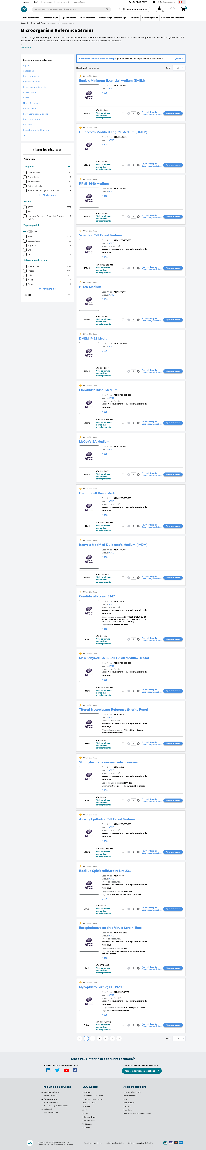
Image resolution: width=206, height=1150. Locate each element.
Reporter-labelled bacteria (36, 130)
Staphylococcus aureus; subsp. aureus (108, 762)
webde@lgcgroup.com (165, 2)
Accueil (24, 23)
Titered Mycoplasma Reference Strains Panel (113, 709)
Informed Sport (89, 1120)
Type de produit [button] (47, 225)
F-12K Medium (90, 287)
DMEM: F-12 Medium (94, 338)
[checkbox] (25, 172)
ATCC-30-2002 (120, 137)
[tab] (47, 159)
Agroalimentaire (50, 1099)
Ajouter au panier (173, 113)
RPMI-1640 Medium (94, 184)
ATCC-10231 (119, 601)
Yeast (25, 135)
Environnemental (51, 1102)
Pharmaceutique (51, 1095)
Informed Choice (90, 1117)
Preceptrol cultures (32, 119)
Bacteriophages (31, 76)
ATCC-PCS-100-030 (122, 240)
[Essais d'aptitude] (42, 1113)
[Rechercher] (107, 9)
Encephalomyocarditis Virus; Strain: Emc (110, 928)
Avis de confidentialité (115, 1143)
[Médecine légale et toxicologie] (42, 1106)
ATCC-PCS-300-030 (122, 824)
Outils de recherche (52, 1092)
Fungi (26, 97)
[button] (138, 113)
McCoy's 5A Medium (94, 441)
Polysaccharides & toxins (35, 113)
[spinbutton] (133, 113)
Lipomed (86, 1127)
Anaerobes (28, 70)
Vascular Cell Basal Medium (100, 235)
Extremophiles (30, 92)
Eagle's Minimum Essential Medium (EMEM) (112, 80)
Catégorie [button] (47, 166)
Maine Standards (90, 1103)
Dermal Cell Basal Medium (99, 493)
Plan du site (128, 1110)
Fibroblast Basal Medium (98, 390)
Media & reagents (31, 103)
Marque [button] (47, 201)
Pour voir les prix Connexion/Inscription (152, 113)
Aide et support (63, 2)
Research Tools (39, 23)
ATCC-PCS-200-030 (122, 498)
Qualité (37, 2)
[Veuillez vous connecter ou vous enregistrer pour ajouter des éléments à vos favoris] (123, 113)
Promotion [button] (47, 158)
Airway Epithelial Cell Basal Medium (107, 819)
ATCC (111, 88)
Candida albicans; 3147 (97, 596)
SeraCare (86, 1106)
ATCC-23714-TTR (121, 992)
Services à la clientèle (132, 1092)
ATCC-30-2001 (120, 189)
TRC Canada (87, 1124)
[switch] (30, 231)
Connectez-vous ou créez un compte (98, 58)
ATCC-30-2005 (120, 550)
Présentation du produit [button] (47, 260)
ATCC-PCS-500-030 (122, 663)
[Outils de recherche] (42, 1092)
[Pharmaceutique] (42, 1096)
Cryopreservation (31, 81)
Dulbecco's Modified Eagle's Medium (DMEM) (113, 132)
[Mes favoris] (172, 9)
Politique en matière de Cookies (140, 1143)
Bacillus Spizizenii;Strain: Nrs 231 (105, 871)
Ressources (48, 2)
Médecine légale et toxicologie (56, 1106)
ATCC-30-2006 (120, 343)
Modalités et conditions (93, 1143)
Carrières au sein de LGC (93, 1099)
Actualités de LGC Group (93, 1095)
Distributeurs (129, 1103)
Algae (26, 65)
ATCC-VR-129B (120, 933)
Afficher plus (49, 194)
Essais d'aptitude (51, 1112)
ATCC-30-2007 (120, 446)
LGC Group (87, 1092)
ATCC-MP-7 (119, 714)
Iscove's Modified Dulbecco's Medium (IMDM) (113, 545)
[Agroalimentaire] (42, 1099)
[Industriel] (42, 1109)
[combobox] (71, 9)
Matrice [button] (47, 294)
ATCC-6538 (119, 767)
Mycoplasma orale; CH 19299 (101, 987)
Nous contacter (79, 2)
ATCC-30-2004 (120, 292)
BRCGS (85, 1113)
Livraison (127, 1106)
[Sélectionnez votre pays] (182, 2)
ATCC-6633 (119, 876)
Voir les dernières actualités (140, 1070)
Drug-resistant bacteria (34, 87)
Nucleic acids (29, 108)
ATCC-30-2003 (120, 85)
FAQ (125, 1099)
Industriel (48, 1109)
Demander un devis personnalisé (137, 1113)
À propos (26, 2)
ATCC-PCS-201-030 (122, 395)
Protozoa (27, 124)
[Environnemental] (42, 1103)
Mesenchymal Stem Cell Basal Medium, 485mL (114, 658)
